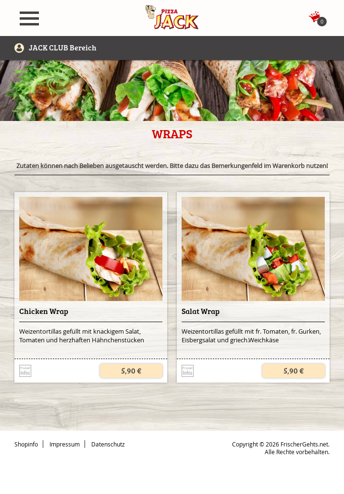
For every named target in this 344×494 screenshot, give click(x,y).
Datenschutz (108, 444)
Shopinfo (26, 444)
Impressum (64, 444)
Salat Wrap (201, 311)
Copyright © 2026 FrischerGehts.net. (281, 444)
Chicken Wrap (43, 311)
